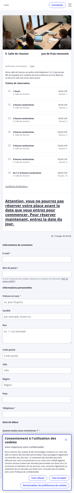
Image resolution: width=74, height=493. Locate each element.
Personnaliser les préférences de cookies (45, 485)
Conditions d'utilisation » (16, 186)
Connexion (57, 4)
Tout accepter (59, 477)
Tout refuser (38, 477)
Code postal (9, 349)
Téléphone (8, 408)
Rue (5, 325)
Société (6, 310)
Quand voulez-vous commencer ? (20, 430)
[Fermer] (66, 440)
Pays (5, 393)
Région (6, 378)
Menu (68, 5)
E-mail (6, 253)
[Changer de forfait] (61, 236)
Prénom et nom (11, 296)
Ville (5, 364)
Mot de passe (10, 267)
